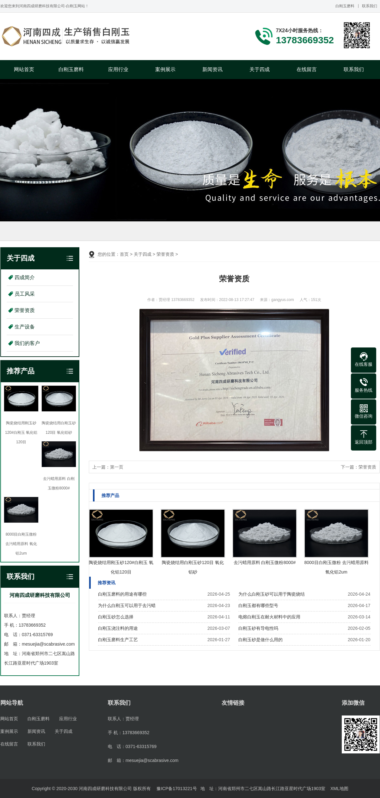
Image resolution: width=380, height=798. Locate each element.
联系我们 (369, 6)
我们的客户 (27, 343)
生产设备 (25, 326)
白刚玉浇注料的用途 (118, 628)
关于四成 (259, 69)
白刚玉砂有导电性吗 (258, 628)
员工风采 (25, 294)
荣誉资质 (25, 310)
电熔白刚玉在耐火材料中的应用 (269, 616)
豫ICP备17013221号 (176, 788)
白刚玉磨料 (344, 6)
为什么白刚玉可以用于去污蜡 (127, 605)
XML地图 (339, 788)
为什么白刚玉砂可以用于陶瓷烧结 (271, 594)
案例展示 (165, 69)
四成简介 (25, 277)
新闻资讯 (212, 69)
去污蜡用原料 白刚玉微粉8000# (265, 562)
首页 (124, 254)
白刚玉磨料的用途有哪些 (122, 594)
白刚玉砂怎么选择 (115, 616)
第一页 (116, 467)
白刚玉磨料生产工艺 (118, 639)
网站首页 (24, 69)
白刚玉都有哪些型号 (258, 605)
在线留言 (307, 69)
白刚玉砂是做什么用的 (260, 639)
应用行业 (118, 69)
